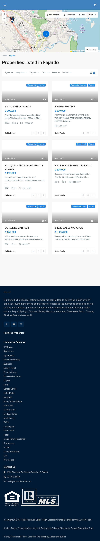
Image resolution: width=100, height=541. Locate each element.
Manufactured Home (13, 401)
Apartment (9, 355)
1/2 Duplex (8, 347)
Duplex (7, 380)
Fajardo (33, 73)
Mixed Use (8, 406)
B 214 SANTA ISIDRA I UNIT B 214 (73, 165)
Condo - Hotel (10, 368)
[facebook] (7, 324)
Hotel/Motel (9, 393)
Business (8, 364)
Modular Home (10, 414)
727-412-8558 (13, 477)
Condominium (10, 372)
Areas (54, 73)
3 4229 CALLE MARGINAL (69, 227)
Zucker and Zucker (57, 537)
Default (65, 73)
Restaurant (9, 430)
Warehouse (9, 460)
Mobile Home (9, 410)
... (41, 118)
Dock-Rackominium (12, 376)
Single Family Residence (14, 439)
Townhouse (9, 443)
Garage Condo (10, 389)
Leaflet (73, 51)
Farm (6, 385)
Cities (44, 73)
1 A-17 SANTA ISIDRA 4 (18, 106)
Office (6, 422)
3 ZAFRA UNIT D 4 (65, 106)
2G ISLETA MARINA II (17, 227)
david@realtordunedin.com (19, 481)
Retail (6, 435)
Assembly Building (12, 360)
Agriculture (9, 351)
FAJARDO (11, 99)
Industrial (8, 397)
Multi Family (9, 418)
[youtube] (14, 324)
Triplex (7, 447)
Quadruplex (9, 426)
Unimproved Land (11, 451)
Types (7, 73)
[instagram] (21, 324)
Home (4, 56)
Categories (20, 73)
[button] (12, 19)
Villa (5, 456)
